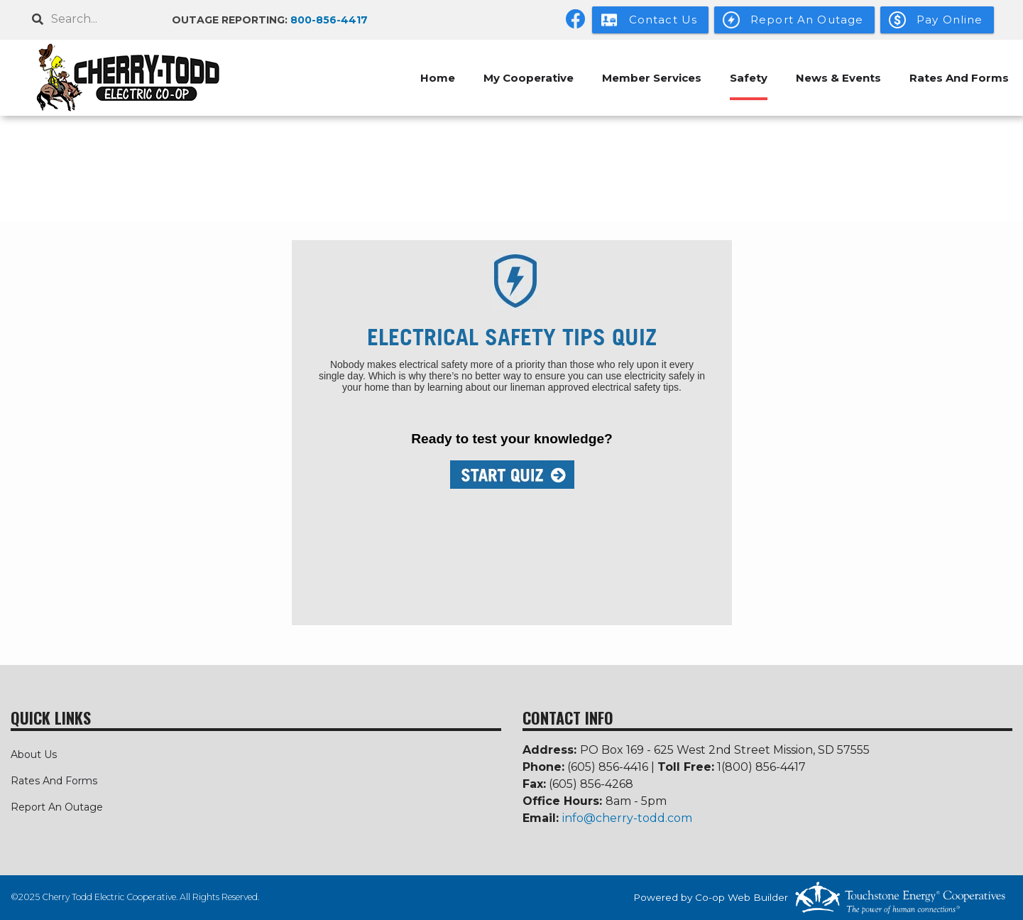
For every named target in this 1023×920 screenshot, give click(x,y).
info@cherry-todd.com (627, 818)
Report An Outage (57, 807)
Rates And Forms (959, 78)
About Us (34, 754)
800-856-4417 (329, 19)
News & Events (838, 78)
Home (437, 78)
